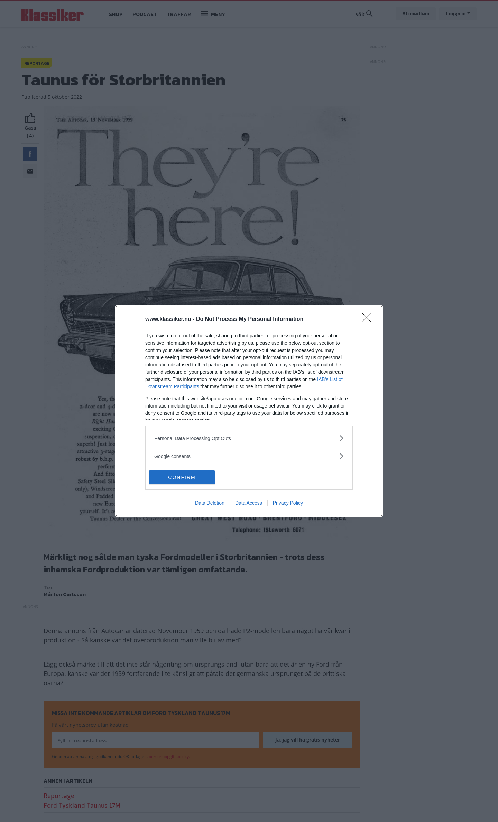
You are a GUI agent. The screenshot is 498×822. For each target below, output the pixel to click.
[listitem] (249, 438)
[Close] (368, 319)
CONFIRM (181, 477)
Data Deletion (209, 503)
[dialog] (249, 411)
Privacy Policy (288, 503)
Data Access (248, 503)
